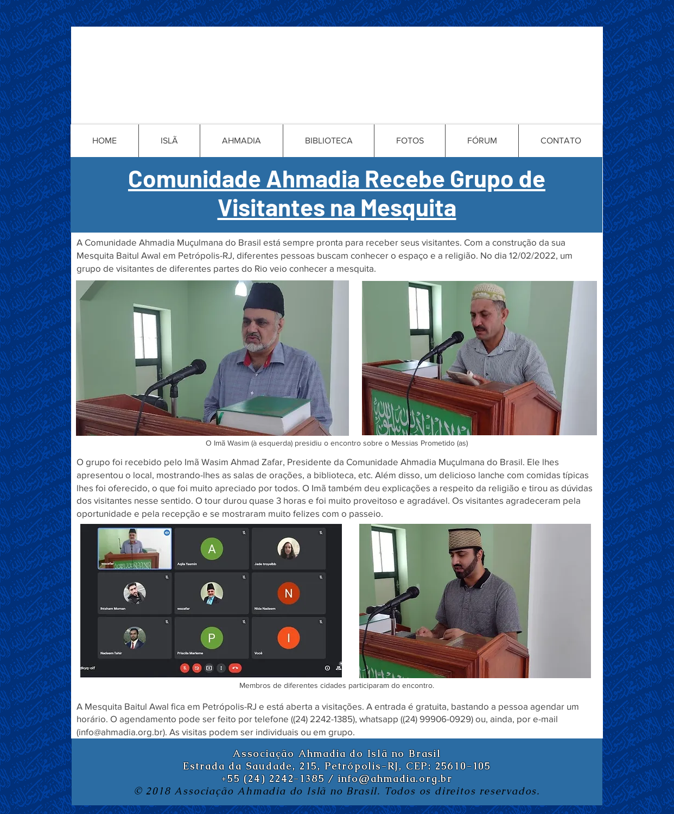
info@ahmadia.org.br (121, 732)
